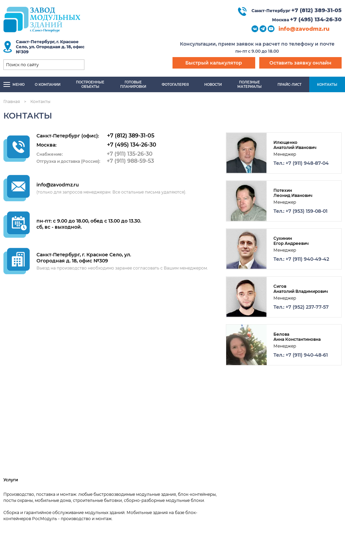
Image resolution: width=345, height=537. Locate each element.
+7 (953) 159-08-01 (306, 211)
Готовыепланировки (133, 84)
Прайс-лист (289, 84)
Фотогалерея (175, 84)
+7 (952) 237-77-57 (307, 307)
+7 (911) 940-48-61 (307, 355)
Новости (213, 84)
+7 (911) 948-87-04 (307, 163)
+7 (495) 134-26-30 (316, 19)
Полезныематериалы (249, 84)
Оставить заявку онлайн (300, 63)
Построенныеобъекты (90, 84)
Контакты (327, 84)
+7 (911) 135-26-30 (130, 154)
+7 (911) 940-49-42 (307, 259)
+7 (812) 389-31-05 (316, 10)
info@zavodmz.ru (303, 29)
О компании (47, 84)
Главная (11, 101)
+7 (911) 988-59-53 (130, 161)
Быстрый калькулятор (213, 63)
